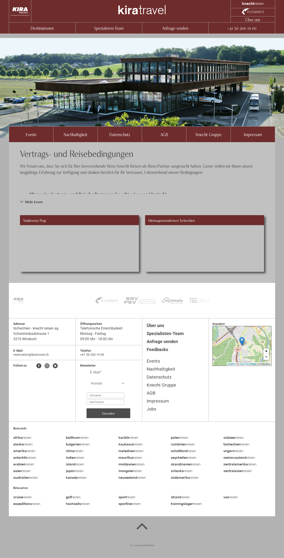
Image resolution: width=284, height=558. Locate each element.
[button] (142, 201)
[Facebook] (38, 366)
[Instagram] (47, 366)
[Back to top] (142, 527)
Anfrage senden (175, 28)
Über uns (252, 19)
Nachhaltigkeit (75, 134)
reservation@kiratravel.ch (31, 354)
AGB (164, 134)
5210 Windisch (25, 339)
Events (31, 134)
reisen (22, 438)
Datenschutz (119, 134)
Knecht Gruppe (208, 134)
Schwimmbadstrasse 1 (31, 334)
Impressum (253, 134)
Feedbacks (157, 349)
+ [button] (266, 351)
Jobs (151, 409)
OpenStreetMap (248, 364)
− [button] (266, 357)
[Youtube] (55, 366)
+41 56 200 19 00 (241, 28)
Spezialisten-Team (109, 28)
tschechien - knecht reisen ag (35, 328)
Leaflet (231, 364)
